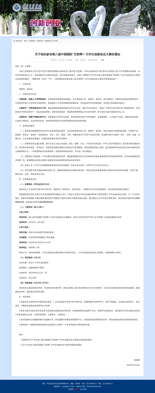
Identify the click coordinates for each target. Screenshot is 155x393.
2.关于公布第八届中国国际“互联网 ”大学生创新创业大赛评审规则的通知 (51, 345)
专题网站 (32, 41)
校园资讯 (48, 41)
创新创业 (40, 41)
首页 (25, 41)
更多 (102, 60)
